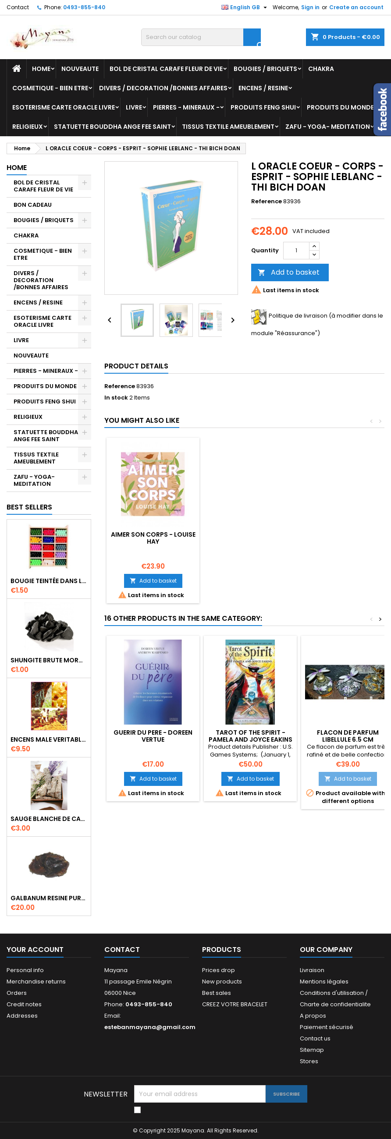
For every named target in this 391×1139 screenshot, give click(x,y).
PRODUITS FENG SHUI (263, 107)
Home (41, 68)
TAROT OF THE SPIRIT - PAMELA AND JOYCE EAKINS (250, 736)
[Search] (201, 37)
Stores (309, 1061)
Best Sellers (29, 507)
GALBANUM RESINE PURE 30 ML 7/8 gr (49, 898)
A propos (313, 1016)
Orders (17, 993)
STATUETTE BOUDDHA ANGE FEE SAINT (112, 126)
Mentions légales (324, 981)
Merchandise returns (36, 981)
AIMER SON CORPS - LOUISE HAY (348, 538)
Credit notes (24, 1004)
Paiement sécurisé (326, 1027)
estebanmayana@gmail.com (150, 1027)
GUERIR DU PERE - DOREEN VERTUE (153, 736)
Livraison (312, 970)
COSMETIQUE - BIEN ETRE (50, 88)
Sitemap (312, 1050)
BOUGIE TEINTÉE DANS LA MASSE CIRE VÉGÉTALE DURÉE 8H (49, 580)
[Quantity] (296, 250)
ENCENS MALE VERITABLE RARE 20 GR (49, 739)
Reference (266, 201)
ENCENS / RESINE (263, 88)
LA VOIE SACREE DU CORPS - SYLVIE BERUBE (153, 538)
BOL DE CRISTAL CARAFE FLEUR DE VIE (166, 68)
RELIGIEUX (27, 126)
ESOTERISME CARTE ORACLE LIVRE (63, 107)
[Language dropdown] (245, 7)
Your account (35, 949)
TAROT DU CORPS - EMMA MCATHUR (250, 538)
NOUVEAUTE (80, 68)
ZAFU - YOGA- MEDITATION (327, 126)
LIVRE (134, 107)
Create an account (356, 7)
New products (222, 981)
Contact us (315, 1038)
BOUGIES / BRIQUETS (265, 68)
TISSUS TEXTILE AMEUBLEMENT (228, 126)
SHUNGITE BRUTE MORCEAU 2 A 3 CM (49, 660)
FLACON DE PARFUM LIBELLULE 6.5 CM (348, 736)
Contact (18, 7)
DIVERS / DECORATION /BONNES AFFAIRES (163, 88)
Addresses (22, 1016)
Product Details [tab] (136, 366)
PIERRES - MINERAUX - (186, 107)
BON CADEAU (33, 205)
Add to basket (289, 272)
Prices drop (218, 970)
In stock (116, 398)
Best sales (216, 993)
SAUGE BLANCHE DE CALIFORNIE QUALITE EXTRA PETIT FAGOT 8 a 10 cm (49, 818)
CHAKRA (321, 68)
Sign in (310, 7)
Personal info (25, 970)
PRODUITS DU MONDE (340, 107)
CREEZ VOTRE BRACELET (234, 1004)
